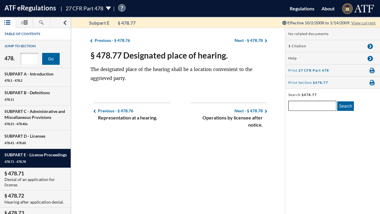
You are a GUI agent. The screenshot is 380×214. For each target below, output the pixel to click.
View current (363, 22)
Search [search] (345, 106)
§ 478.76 (112, 40)
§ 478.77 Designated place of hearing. (159, 55)
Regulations (302, 8)
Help (292, 58)
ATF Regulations (30, 8)
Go (51, 58)
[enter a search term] (312, 106)
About (328, 8)
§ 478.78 (249, 40)
